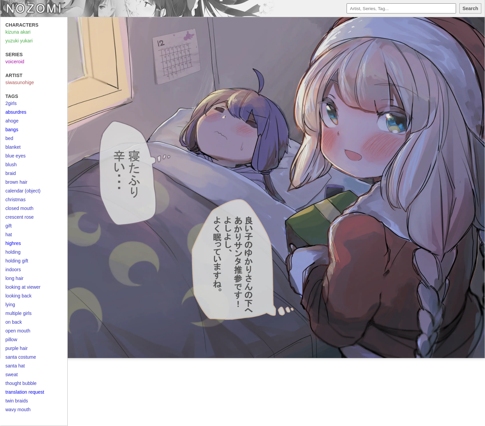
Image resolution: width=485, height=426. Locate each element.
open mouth (17, 330)
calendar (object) (22, 190)
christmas (15, 199)
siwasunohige (19, 82)
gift (8, 225)
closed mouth (19, 208)
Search (470, 8)
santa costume (20, 357)
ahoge (12, 120)
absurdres (15, 112)
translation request (24, 392)
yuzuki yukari (19, 40)
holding (13, 252)
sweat (11, 374)
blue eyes (15, 155)
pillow (11, 339)
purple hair (16, 348)
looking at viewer (22, 287)
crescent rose (19, 217)
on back (13, 322)
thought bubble (21, 383)
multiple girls (18, 313)
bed (9, 138)
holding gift (16, 260)
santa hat (15, 365)
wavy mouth (18, 409)
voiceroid (14, 61)
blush (11, 164)
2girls (11, 103)
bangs (11, 129)
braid (10, 173)
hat (8, 234)
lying (10, 304)
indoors (13, 269)
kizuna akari (18, 32)
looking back (18, 295)
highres (13, 243)
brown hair (16, 182)
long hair (14, 278)
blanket (13, 147)
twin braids (16, 400)
